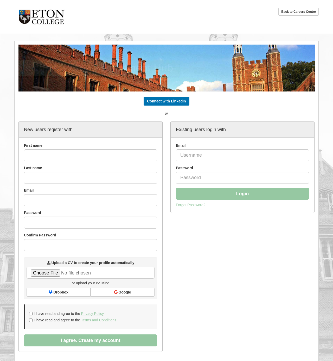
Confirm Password (40, 235)
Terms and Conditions (98, 320)
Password (184, 168)
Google (122, 292)
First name (33, 145)
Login (242, 193)
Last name (33, 168)
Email (180, 145)
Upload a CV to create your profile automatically (91, 263)
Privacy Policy (92, 313)
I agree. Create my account (90, 340)
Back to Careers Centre (298, 12)
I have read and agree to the (66, 313)
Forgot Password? (191, 205)
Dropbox (58, 292)
